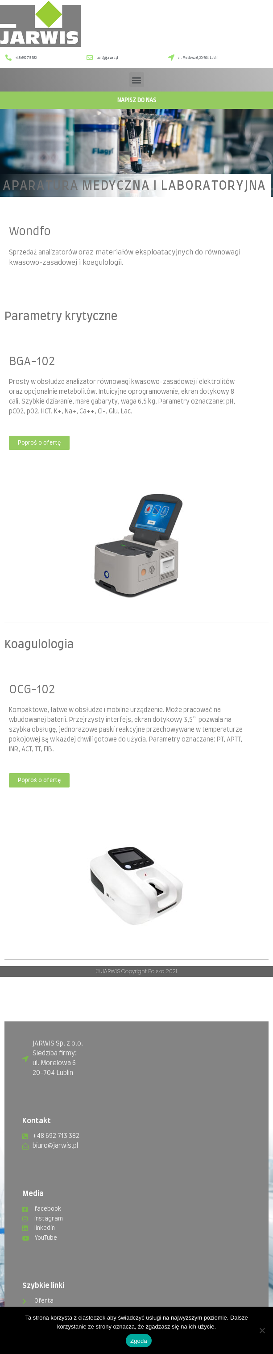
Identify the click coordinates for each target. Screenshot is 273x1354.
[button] (136, 79)
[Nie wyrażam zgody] (261, 1330)
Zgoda (138, 1340)
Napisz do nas (136, 100)
